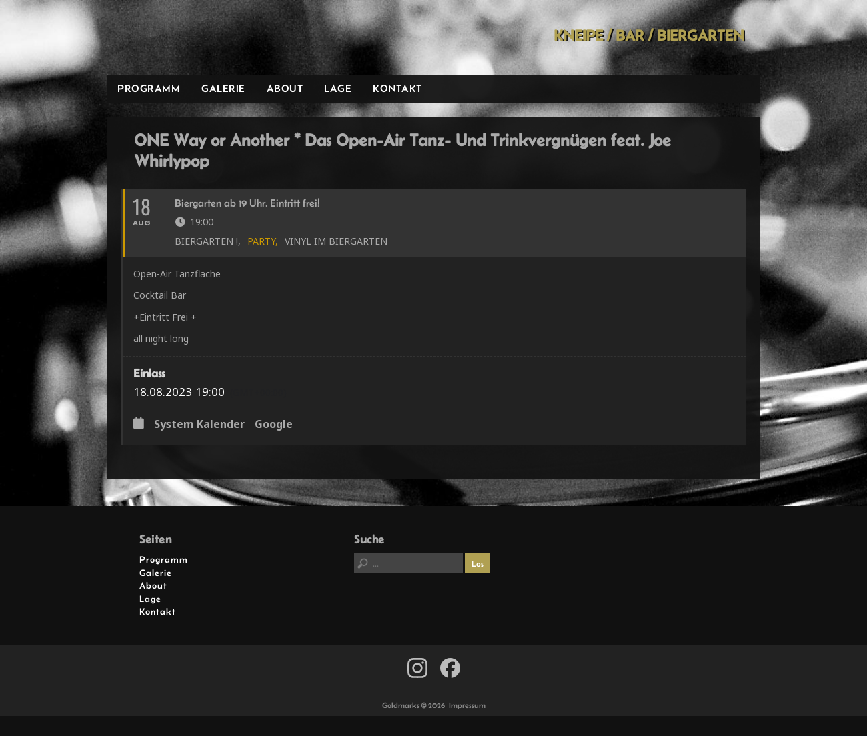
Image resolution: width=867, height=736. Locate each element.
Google (274, 424)
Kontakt (397, 88)
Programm (148, 88)
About (285, 88)
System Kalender (199, 424)
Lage (337, 88)
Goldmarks (202, 37)
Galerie (223, 88)
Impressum (467, 705)
